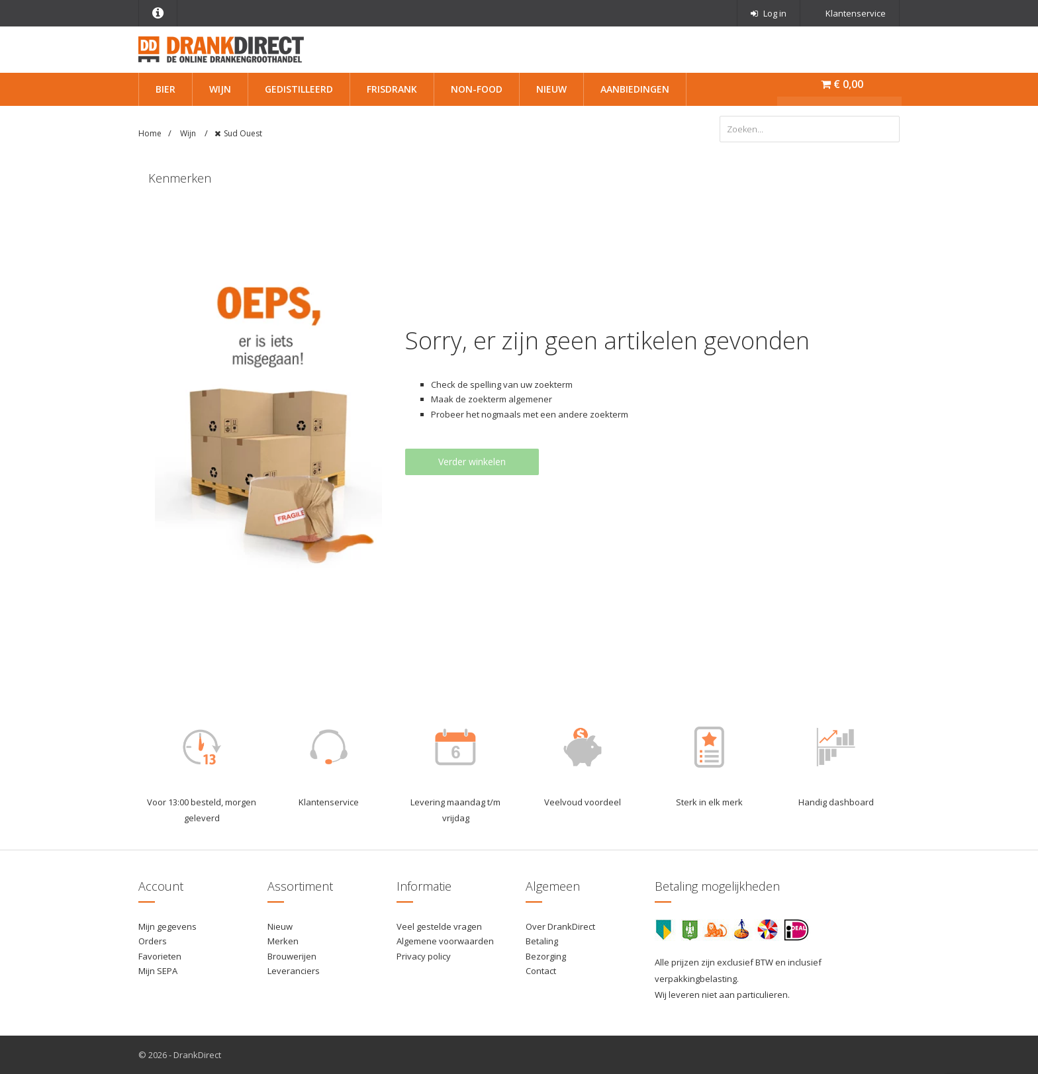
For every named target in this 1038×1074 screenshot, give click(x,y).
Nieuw (551, 89)
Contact (541, 971)
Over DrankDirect (560, 926)
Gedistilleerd (299, 89)
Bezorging (546, 956)
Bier (165, 89)
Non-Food (476, 89)
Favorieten (159, 956)
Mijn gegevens (167, 926)
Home (150, 133)
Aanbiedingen (634, 89)
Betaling (542, 941)
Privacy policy (424, 956)
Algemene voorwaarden (445, 941)
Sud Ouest (243, 133)
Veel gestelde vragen (439, 926)
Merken (283, 941)
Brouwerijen (291, 956)
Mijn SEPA (157, 971)
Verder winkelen (472, 461)
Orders (152, 941)
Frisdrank (392, 89)
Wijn (220, 89)
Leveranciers (293, 971)
